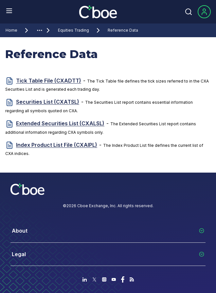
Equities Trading (80, 30)
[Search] (188, 12)
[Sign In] (204, 11)
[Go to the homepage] (98, 11)
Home (18, 30)
